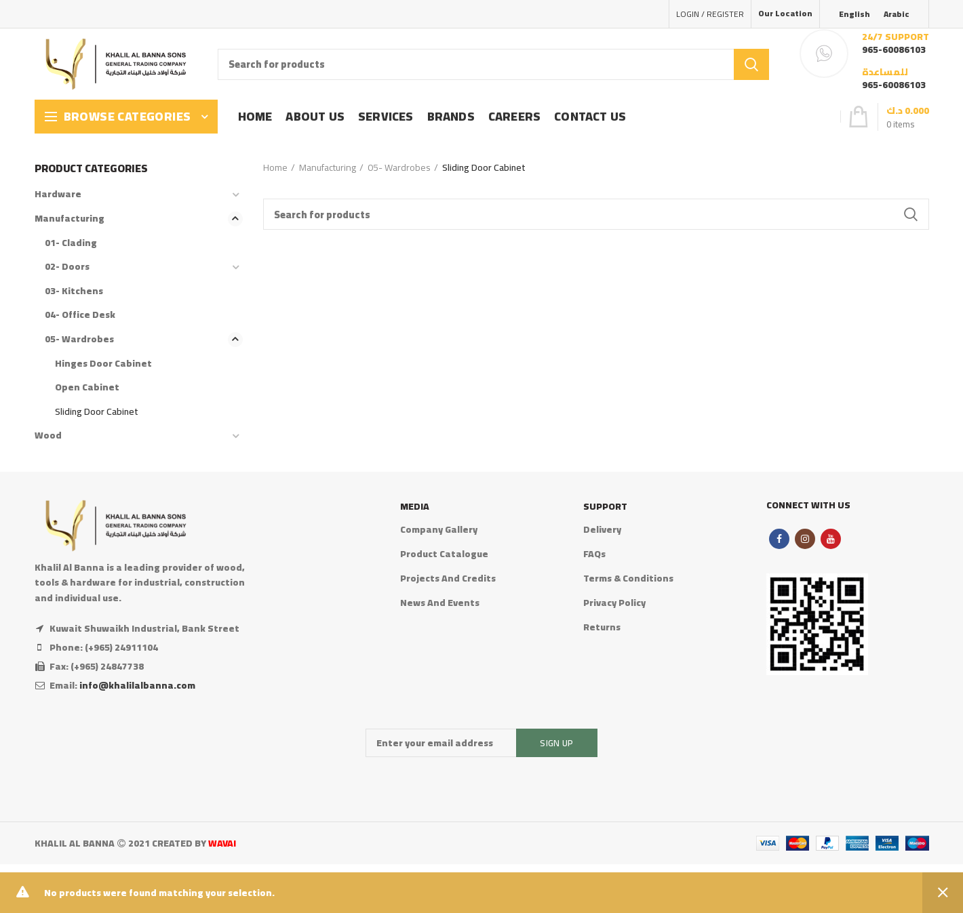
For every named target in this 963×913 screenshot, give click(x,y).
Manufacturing (327, 167)
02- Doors (67, 266)
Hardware (58, 194)
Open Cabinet (87, 387)
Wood (48, 435)
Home (275, 167)
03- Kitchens (74, 291)
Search (751, 64)
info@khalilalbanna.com (137, 685)
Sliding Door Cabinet (96, 411)
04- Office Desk (80, 314)
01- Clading (71, 242)
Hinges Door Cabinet (103, 363)
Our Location (785, 13)
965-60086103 (894, 49)
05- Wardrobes (399, 167)
